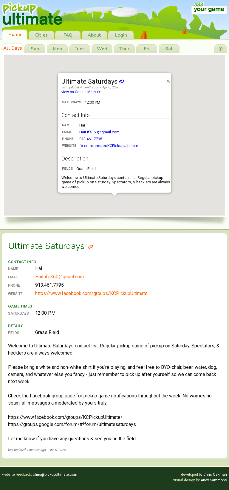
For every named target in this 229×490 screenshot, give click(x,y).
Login (121, 35)
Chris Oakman (215, 474)
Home (14, 35)
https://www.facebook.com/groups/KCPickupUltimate (91, 293)
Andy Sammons (214, 480)
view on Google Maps (80, 92)
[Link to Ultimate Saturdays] (91, 246)
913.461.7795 (90, 139)
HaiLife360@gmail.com (99, 132)
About (94, 35)
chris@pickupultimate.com (55, 474)
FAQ (68, 35)
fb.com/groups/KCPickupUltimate (108, 145)
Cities (41, 35)
